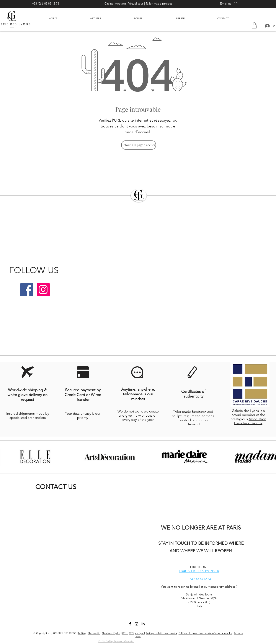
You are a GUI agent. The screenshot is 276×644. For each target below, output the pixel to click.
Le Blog (82, 633)
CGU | (125, 633)
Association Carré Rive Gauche (250, 421)
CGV (131, 633)
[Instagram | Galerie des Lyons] (43, 289)
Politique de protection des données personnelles (205, 633)
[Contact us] (235, 3)
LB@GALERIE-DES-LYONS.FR (199, 571)
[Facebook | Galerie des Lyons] (26, 289)
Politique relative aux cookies (161, 633)
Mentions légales (111, 633)
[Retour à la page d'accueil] (138, 145)
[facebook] (130, 624)
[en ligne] (140, 633)
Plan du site (94, 633)
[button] (254, 25)
